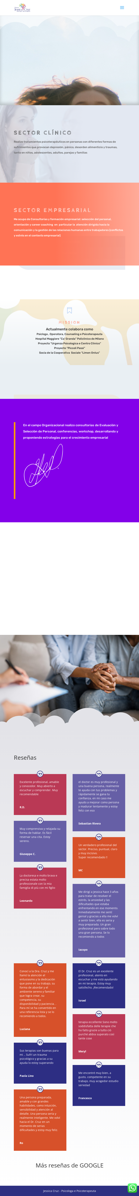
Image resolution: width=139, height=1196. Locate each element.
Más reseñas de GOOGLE (70, 1165)
